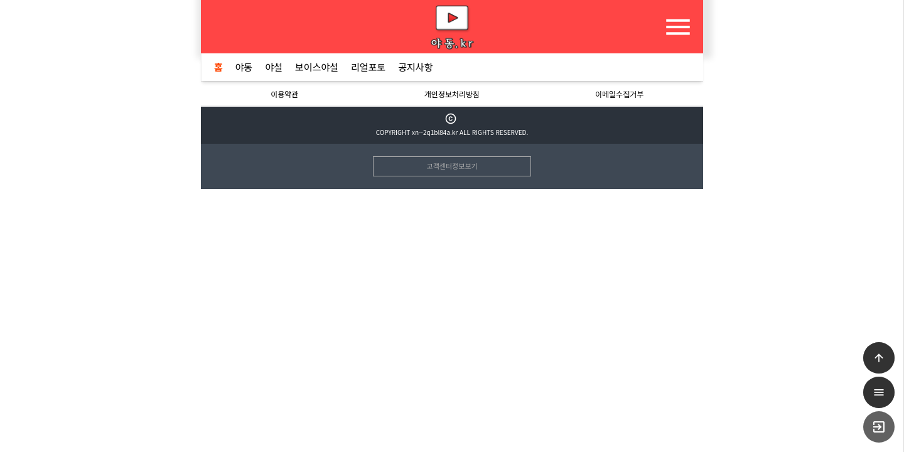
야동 (244, 66)
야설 (273, 66)
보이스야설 (316, 66)
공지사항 (415, 66)
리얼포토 (368, 66)
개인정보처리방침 (452, 94)
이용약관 (284, 94)
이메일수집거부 (619, 94)
